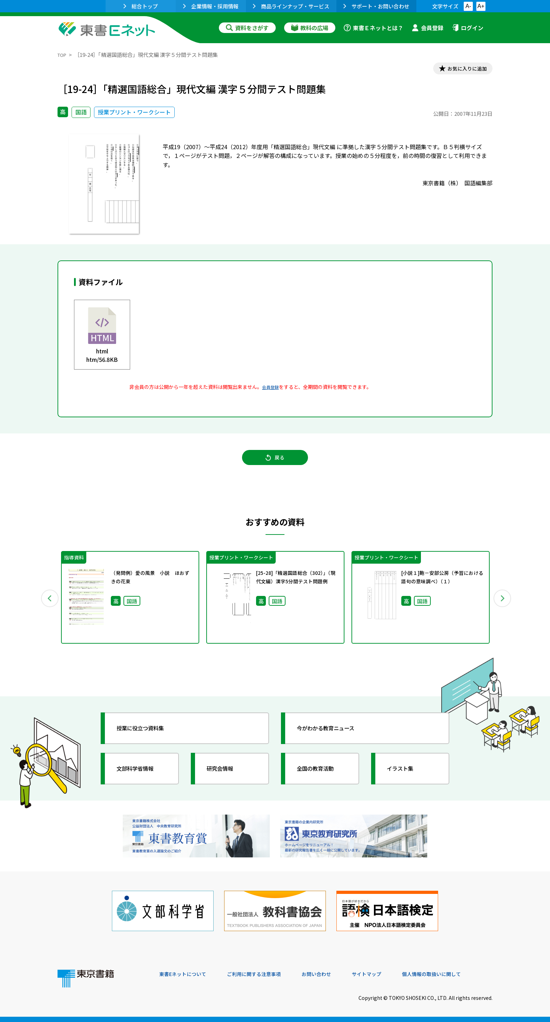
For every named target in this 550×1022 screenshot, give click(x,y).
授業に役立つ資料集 (147, 739)
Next (503, 606)
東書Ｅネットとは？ (373, 28)
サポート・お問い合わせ (376, 6)
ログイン (467, 28)
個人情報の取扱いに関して (458, 974)
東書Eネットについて (186, 974)
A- (468, 6)
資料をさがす (247, 28)
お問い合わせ (333, 974)
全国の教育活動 (321, 779)
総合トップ (140, 6)
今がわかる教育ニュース (333, 739)
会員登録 (427, 28)
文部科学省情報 (141, 779)
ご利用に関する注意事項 (265, 974)
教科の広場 (309, 28)
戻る (275, 463)
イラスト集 (405, 779)
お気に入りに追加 (462, 69)
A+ (480, 6)
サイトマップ (387, 974)
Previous (47, 606)
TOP (63, 54)
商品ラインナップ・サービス (291, 6)
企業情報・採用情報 (211, 6)
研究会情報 (225, 779)
